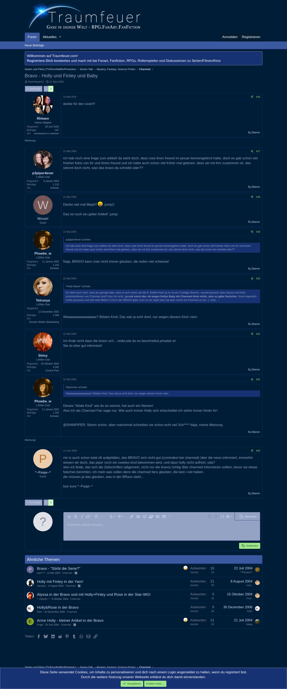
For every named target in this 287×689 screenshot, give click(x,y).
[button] (60, 37)
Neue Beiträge (34, 45)
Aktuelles (50, 37)
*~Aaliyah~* (43, 599)
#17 (258, 151)
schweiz (54, 187)
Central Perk (52, 370)
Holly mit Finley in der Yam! (60, 581)
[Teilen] (252, 97)
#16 (258, 96)
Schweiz (54, 268)
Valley (249, 624)
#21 (258, 334)
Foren (32, 37)
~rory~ (249, 585)
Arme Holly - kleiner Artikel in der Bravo (70, 620)
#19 (258, 231)
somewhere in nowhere (46, 133)
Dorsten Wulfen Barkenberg (44, 322)
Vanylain (41, 585)
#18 (258, 197)
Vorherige (35, 88)
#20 (258, 278)
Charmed (67, 573)
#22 (258, 379)
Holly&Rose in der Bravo (58, 607)
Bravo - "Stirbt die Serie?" (58, 568)
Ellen (39, 611)
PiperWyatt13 (36, 81)
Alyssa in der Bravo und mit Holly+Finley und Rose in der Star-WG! (94, 594)
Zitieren (255, 132)
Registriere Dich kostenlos (48, 61)
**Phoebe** (246, 572)
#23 (258, 450)
